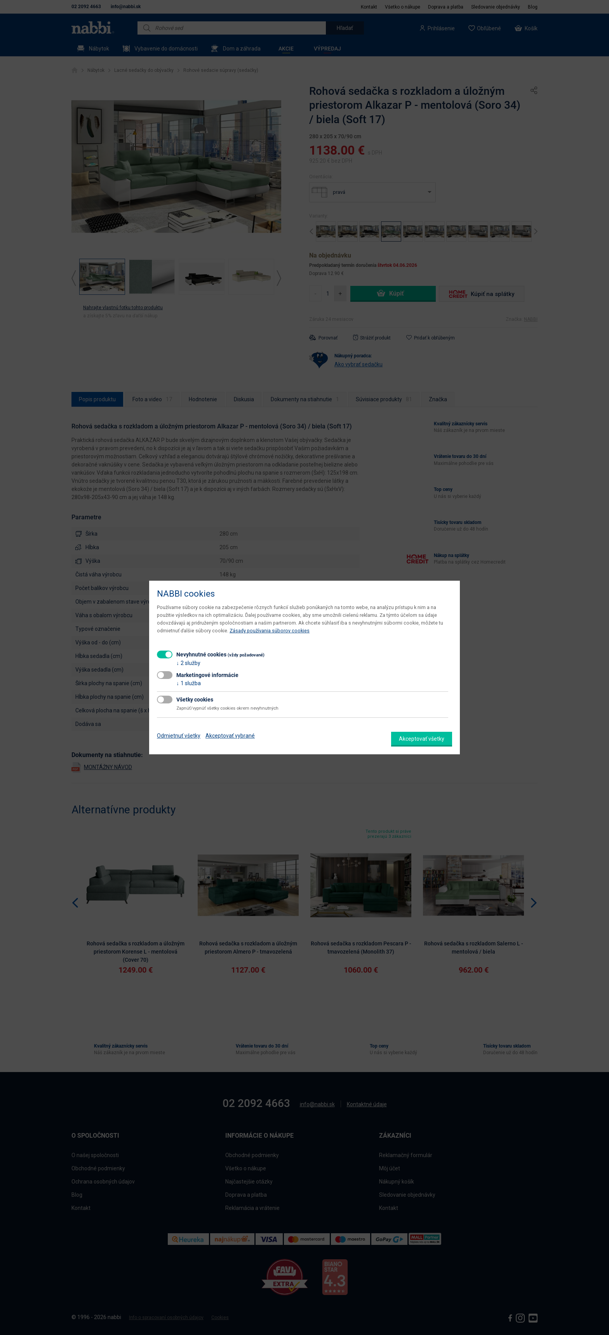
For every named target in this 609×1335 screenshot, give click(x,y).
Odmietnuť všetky (178, 736)
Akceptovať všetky (421, 739)
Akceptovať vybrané (230, 736)
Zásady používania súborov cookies (270, 631)
